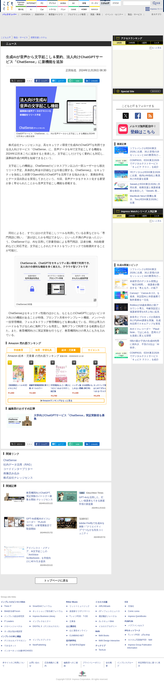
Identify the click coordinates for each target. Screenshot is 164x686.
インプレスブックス (42, 640)
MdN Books (104, 635)
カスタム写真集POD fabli (140, 640)
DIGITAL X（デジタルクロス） (46, 626)
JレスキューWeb (106, 621)
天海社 (131, 606)
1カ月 (156, 43)
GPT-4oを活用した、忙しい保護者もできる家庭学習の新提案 (92, 500)
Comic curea (133, 611)
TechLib (102, 650)
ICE (126, 602)
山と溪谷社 (71, 626)
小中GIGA (25, 14)
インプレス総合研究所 (14, 616)
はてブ (61, 81)
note (77, 81)
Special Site (127, 91)
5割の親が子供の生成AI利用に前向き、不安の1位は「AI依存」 (144, 344)
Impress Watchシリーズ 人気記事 (139, 211)
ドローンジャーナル (13, 626)
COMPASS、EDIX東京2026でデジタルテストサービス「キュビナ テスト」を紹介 (144, 163)
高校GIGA (39, 14)
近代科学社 (71, 640)
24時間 (132, 43)
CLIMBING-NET (76, 635)
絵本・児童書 (69, 350)
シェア (44, 81)
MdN (97, 631)
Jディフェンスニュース (109, 611)
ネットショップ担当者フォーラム (48, 611)
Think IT (7, 606)
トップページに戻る (56, 580)
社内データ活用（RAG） (18, 464)
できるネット (10, 645)
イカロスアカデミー (108, 626)
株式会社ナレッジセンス (18, 477)
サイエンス (94, 350)
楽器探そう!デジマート (79, 611)
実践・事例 (95, 14)
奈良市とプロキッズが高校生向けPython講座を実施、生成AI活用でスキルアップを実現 (145, 320)
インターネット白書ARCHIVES (18, 651)
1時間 (119, 43)
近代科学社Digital (77, 645)
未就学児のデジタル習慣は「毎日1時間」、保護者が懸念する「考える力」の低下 (144, 284)
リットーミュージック (79, 606)
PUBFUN (129, 621)
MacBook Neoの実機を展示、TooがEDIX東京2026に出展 (144, 199)
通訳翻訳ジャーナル (108, 616)
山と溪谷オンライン (78, 630)
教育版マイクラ (56, 14)
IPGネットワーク (132, 630)
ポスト (20, 81)
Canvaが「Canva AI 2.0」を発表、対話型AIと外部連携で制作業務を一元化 (145, 296)
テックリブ (100, 645)
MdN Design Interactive (109, 640)
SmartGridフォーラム (42, 606)
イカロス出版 (101, 602)
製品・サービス (135, 14)
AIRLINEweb (104, 606)
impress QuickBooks (137, 616)
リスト (29, 81)
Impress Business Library (44, 616)
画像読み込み (11, 473)
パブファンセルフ (136, 625)
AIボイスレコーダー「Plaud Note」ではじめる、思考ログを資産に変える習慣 (145, 332)
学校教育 (18, 350)
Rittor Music (72, 602)
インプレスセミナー (42, 621)
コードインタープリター (18, 469)
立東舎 (72, 621)
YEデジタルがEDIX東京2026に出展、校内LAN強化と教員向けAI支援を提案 (145, 175)
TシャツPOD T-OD (78, 616)
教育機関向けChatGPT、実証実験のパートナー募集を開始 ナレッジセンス (39, 496)
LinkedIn (94, 81)
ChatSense (10, 460)
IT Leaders (9, 621)
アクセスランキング (131, 38)
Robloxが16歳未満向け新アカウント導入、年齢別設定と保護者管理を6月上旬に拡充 (145, 308)
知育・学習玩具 (43, 350)
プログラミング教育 (77, 14)
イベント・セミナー (114, 14)
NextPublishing (39, 645)
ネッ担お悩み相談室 (13, 631)
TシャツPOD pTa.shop (139, 635)
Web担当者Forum (12, 611)
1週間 (144, 43)
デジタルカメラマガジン (15, 640)
